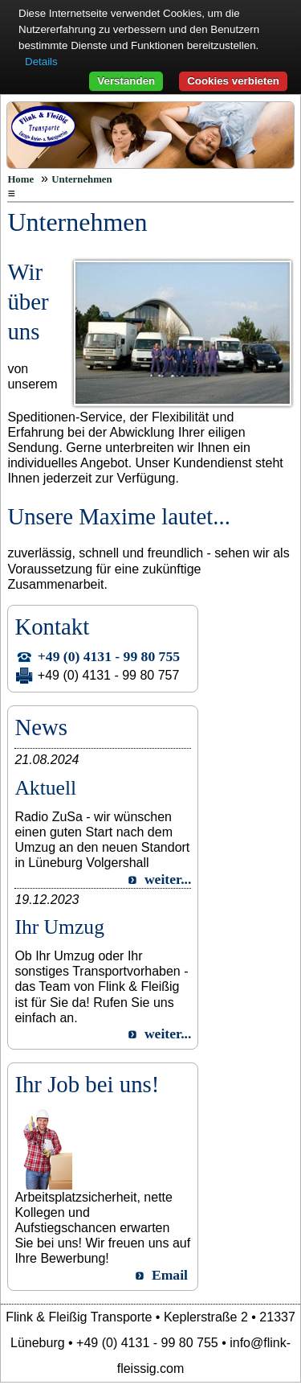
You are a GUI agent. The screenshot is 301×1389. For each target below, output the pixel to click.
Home (20, 179)
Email (170, 1275)
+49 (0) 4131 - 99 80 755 (109, 656)
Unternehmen (81, 179)
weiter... (167, 879)
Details (41, 61)
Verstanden (126, 81)
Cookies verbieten (233, 81)
